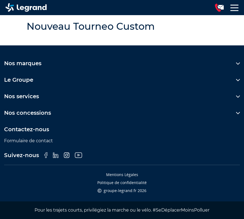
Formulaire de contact (28, 140)
